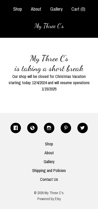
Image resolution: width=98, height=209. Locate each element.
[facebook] (15, 128)
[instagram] (49, 128)
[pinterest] (66, 128)
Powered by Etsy (49, 198)
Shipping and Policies (49, 170)
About (36, 9)
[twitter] (82, 128)
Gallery (56, 9)
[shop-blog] (32, 128)
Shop (17, 9)
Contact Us (49, 179)
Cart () (78, 9)
